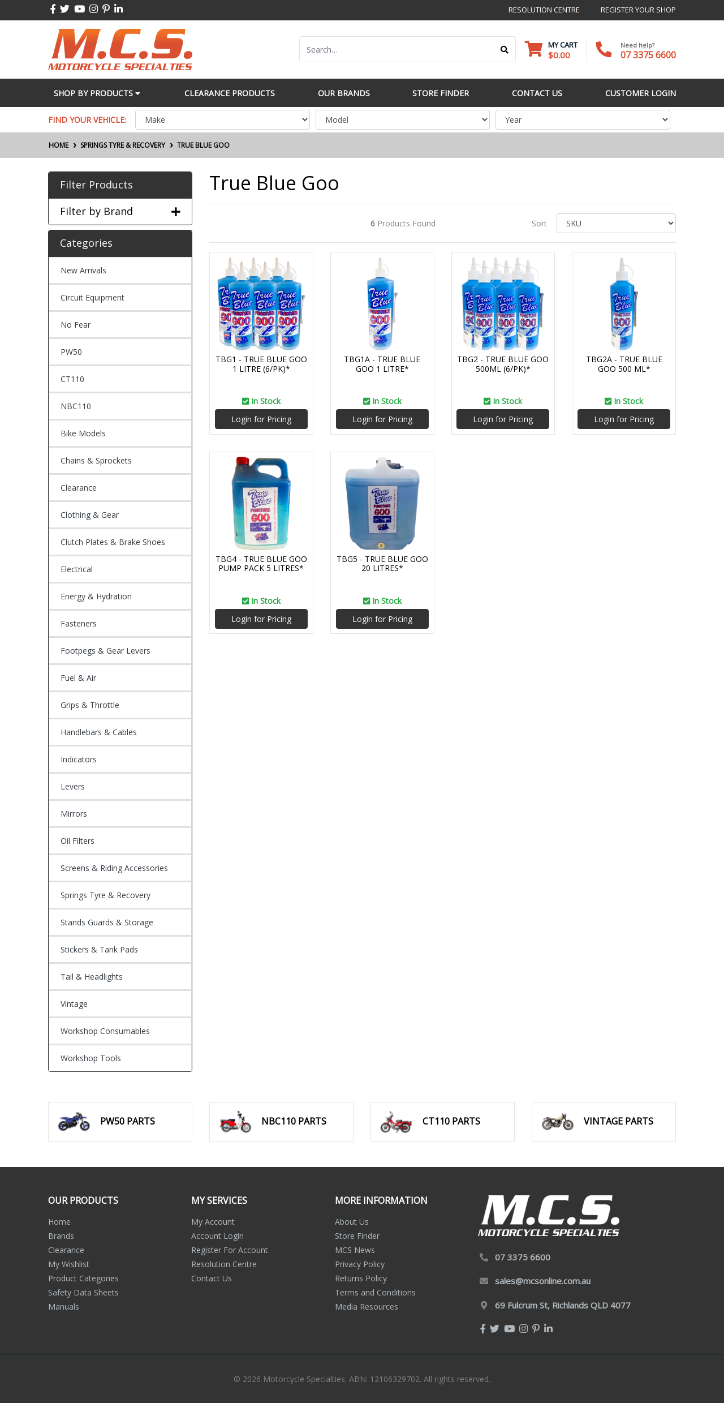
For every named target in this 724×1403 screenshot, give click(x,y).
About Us (352, 1221)
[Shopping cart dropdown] (551, 49)
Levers (73, 786)
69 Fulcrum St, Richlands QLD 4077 (563, 1305)
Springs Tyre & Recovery (105, 895)
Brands (61, 1235)
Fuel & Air (78, 677)
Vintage (74, 1003)
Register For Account (229, 1250)
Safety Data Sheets (83, 1292)
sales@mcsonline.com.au (543, 1280)
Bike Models (83, 433)
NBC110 (76, 406)
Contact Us (211, 1278)
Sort (539, 223)
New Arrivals (83, 270)
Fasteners (79, 623)
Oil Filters (77, 840)
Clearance (79, 487)
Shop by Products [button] (97, 93)
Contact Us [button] (537, 93)
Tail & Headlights (92, 976)
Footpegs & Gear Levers (105, 650)
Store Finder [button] (440, 93)
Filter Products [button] (96, 185)
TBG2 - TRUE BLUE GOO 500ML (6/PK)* (503, 364)
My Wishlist (68, 1264)
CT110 (72, 379)
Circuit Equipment (92, 297)
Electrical (77, 569)
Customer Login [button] (640, 93)
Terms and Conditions (375, 1292)
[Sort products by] (616, 223)
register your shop (638, 10)
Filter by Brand (120, 211)
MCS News (355, 1250)
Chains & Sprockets (96, 460)
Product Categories (83, 1278)
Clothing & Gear (90, 514)
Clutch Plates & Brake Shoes (113, 542)
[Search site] (505, 49)
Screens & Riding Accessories (114, 868)
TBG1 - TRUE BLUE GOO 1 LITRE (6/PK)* (261, 364)
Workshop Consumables (105, 1031)
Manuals (63, 1306)
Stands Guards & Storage (107, 922)
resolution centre (544, 10)
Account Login (217, 1235)
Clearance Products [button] (229, 93)
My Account (213, 1221)
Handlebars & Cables (99, 732)
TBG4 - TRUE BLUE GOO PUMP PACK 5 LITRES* (261, 564)
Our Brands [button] (344, 93)
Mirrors (74, 813)
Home (59, 1221)
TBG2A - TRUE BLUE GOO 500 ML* (624, 364)
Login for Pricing (261, 419)
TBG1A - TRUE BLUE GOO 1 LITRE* (382, 364)
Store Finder (357, 1235)
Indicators (79, 759)
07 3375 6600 (648, 55)
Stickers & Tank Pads (99, 949)
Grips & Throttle (90, 705)
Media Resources (366, 1306)
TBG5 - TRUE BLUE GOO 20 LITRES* (382, 564)
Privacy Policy (360, 1264)
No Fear (75, 324)
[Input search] (396, 49)
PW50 (71, 351)
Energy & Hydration (96, 596)
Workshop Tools (91, 1058)
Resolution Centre (224, 1264)
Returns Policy (361, 1278)
